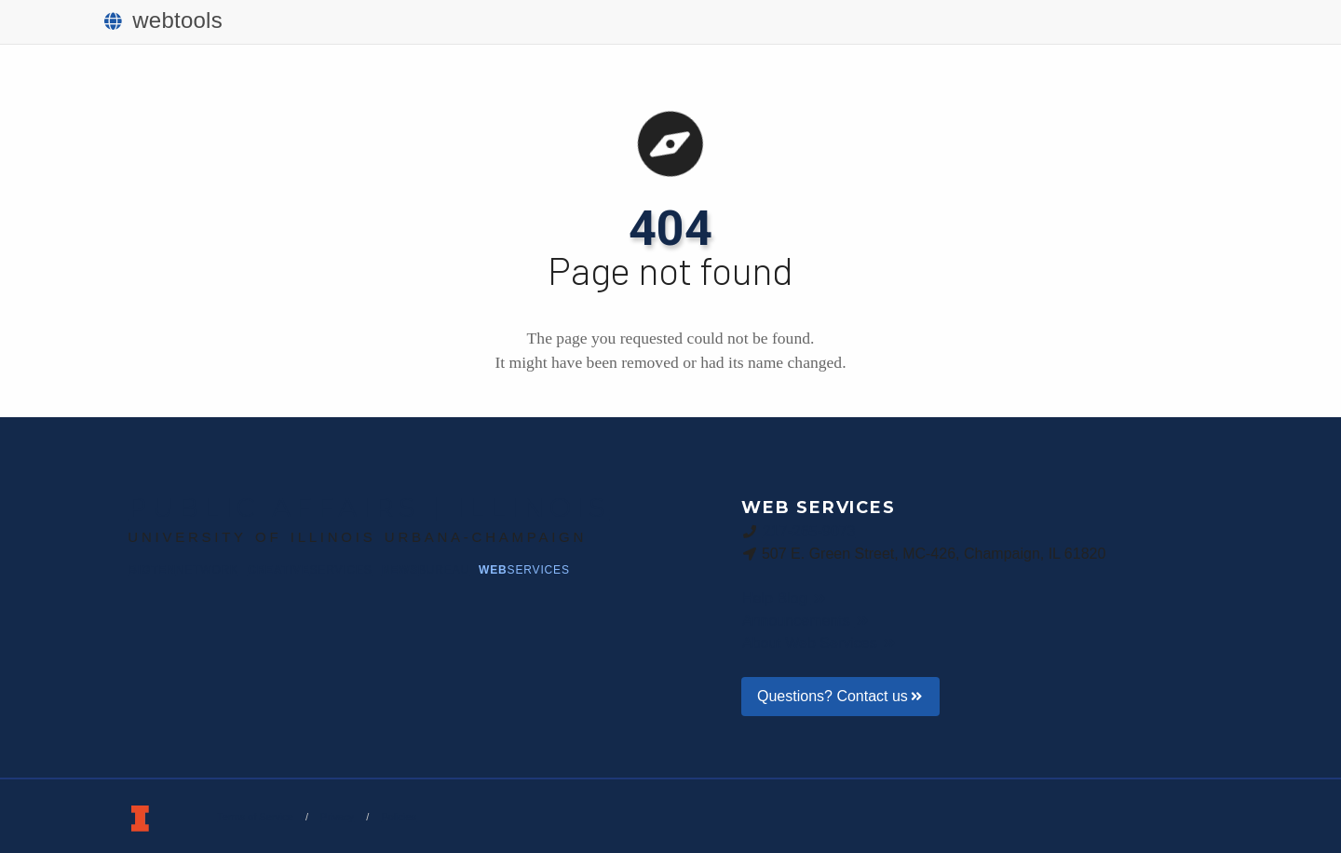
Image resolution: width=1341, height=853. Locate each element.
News (425, 569)
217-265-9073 (809, 530)
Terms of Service (255, 816)
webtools (163, 20)
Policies (398, 816)
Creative (310, 569)
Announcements (806, 621)
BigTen (183, 569)
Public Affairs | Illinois (369, 507)
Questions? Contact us (840, 696)
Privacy (337, 816)
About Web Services (820, 643)
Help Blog (784, 598)
